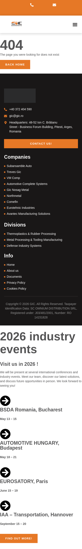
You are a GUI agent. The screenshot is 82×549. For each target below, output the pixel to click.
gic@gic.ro (54, 11)
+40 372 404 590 (32, 11)
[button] (75, 24)
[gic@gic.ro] (54, 5)
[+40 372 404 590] (32, 5)
